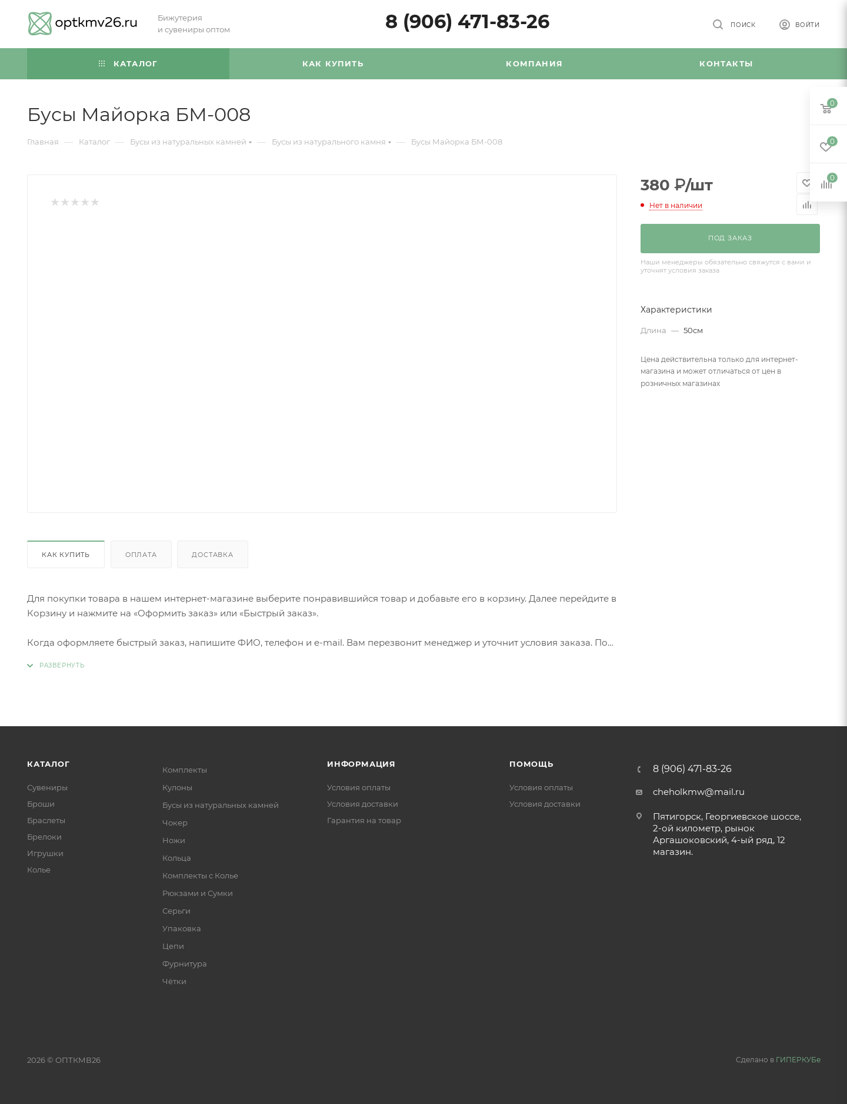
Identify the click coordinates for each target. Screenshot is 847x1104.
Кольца (176, 858)
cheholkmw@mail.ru (699, 791)
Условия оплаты (359, 787)
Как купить (66, 555)
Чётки (174, 981)
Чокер (175, 822)
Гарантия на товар (364, 820)
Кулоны (177, 787)
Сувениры (47, 787)
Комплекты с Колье (200, 875)
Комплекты (184, 769)
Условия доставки (362, 803)
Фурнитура (184, 963)
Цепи (173, 946)
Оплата (141, 555)
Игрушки (45, 853)
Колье (39, 869)
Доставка (212, 555)
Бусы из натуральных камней (220, 805)
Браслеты (46, 820)
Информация (361, 764)
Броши (41, 803)
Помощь (531, 764)
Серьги (176, 910)
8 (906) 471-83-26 (467, 21)
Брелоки (44, 836)
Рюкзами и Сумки (197, 893)
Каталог (48, 764)
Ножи (173, 840)
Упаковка (181, 928)
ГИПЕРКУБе (798, 1059)
